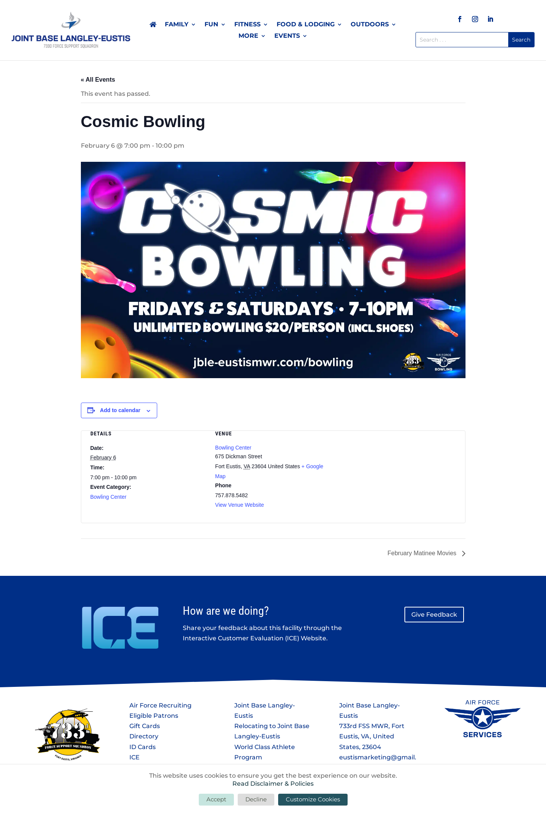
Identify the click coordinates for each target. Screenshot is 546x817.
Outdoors (370, 25)
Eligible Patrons (153, 715)
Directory (143, 736)
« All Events (98, 79)
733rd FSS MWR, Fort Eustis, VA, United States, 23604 (371, 736)
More (248, 36)
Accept (216, 799)
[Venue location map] (398, 471)
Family (176, 25)
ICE (134, 757)
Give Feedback (434, 614)
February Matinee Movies (423, 553)
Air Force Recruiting (160, 705)
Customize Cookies (313, 799)
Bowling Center (108, 497)
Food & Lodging (306, 25)
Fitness (247, 25)
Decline (256, 799)
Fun (211, 25)
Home (153, 26)
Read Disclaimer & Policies (273, 783)
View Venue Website (239, 505)
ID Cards (142, 747)
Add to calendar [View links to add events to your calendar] (120, 410)
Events (287, 36)
